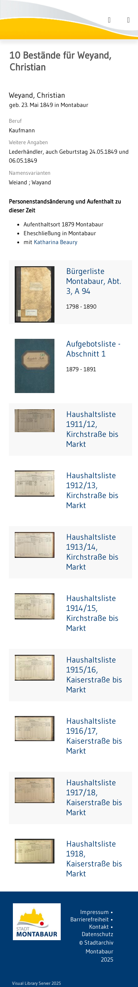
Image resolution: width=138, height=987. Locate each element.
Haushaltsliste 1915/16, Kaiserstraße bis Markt (94, 675)
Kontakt (99, 926)
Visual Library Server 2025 (36, 983)
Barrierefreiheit (89, 919)
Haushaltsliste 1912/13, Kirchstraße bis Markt (92, 490)
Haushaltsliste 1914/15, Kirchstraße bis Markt (92, 613)
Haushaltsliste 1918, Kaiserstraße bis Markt (94, 859)
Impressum (94, 911)
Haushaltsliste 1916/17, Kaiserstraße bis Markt (94, 736)
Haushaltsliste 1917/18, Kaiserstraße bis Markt (94, 797)
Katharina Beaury (55, 242)
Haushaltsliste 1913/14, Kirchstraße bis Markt (92, 552)
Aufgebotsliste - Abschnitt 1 (93, 349)
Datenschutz (97, 934)
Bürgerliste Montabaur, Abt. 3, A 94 (93, 281)
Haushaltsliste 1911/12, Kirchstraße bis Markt (92, 429)
